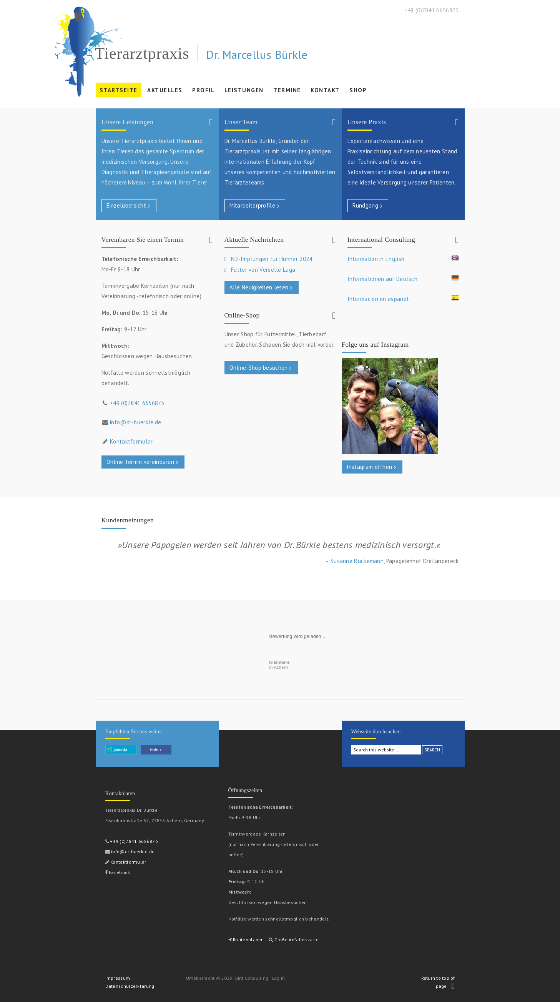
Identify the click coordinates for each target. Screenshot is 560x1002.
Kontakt (325, 90)
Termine (286, 91)
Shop (358, 90)
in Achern (279, 665)
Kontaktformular (131, 441)
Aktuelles (165, 90)
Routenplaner (248, 939)
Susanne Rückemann (357, 561)
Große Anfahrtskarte (296, 939)
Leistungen (243, 91)
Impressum (117, 978)
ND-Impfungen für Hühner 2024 (271, 259)
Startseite (119, 90)
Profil (202, 91)
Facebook (119, 872)
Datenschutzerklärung (130, 986)
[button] (156, 749)
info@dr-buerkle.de (135, 422)
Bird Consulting (252, 978)
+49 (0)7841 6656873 (137, 403)
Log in (278, 978)
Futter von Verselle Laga (263, 269)
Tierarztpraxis (142, 53)
